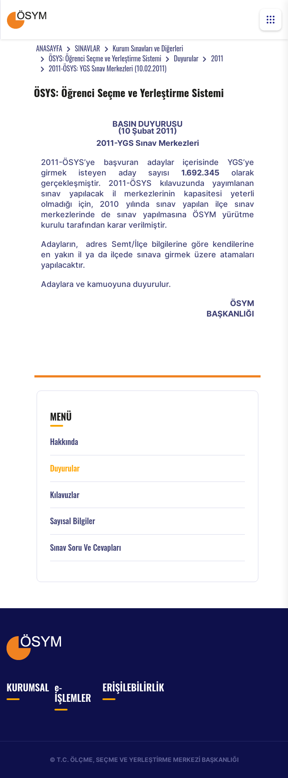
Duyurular (186, 58)
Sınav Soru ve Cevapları (85, 547)
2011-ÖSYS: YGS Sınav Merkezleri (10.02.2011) (107, 68)
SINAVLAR (87, 48)
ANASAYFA (49, 48)
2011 (217, 58)
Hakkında (64, 441)
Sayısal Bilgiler (72, 520)
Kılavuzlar (65, 494)
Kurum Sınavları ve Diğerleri (148, 48)
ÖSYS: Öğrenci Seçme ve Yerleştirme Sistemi (105, 58)
